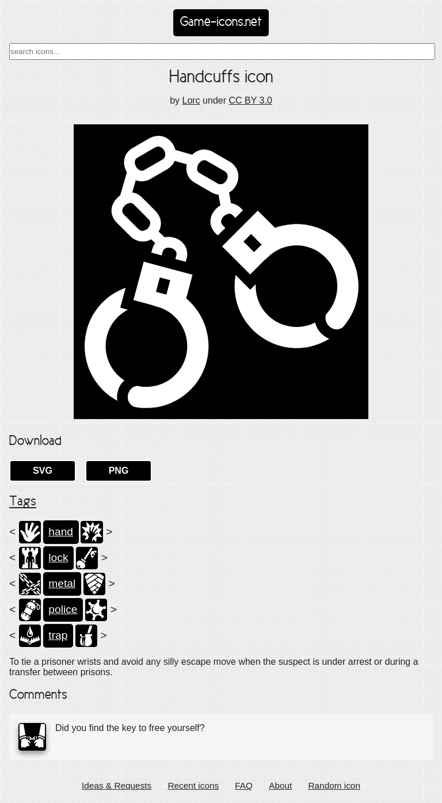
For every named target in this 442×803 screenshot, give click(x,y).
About (280, 785)
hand (60, 532)
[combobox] (222, 51)
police (62, 609)
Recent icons (193, 785)
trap (57, 635)
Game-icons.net (221, 22)
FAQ (244, 785)
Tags (22, 502)
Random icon (334, 785)
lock (58, 557)
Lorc (191, 100)
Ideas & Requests (116, 785)
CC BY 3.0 (250, 100)
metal (61, 583)
